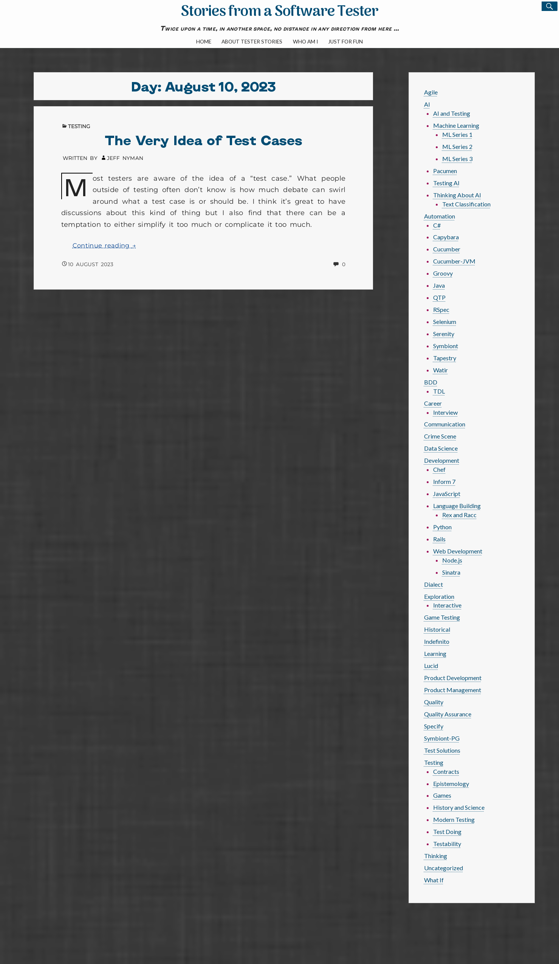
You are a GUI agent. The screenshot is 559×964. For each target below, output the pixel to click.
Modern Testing (454, 819)
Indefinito (436, 641)
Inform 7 (444, 481)
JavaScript (446, 493)
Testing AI (446, 182)
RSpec (441, 309)
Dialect (433, 584)
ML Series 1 (457, 134)
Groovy (443, 273)
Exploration (439, 596)
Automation (439, 216)
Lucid (431, 665)
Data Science (441, 448)
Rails (439, 538)
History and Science (459, 807)
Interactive (447, 605)
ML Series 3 (457, 158)
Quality (433, 701)
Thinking (435, 855)
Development (441, 460)
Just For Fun (345, 42)
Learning (435, 653)
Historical (437, 629)
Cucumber (446, 249)
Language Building (457, 505)
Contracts (446, 771)
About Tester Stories (251, 42)
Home (203, 42)
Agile (431, 92)
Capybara (446, 236)
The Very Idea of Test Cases (203, 140)
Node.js (452, 560)
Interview (445, 412)
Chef (439, 469)
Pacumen (445, 170)
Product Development (453, 677)
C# (437, 225)
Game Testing (442, 617)
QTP (439, 297)
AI (427, 104)
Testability (447, 843)
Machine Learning (456, 125)
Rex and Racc (459, 514)
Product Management (452, 689)
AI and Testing (451, 113)
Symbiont (445, 345)
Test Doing (447, 831)
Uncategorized (443, 867)
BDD (430, 382)
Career (433, 403)
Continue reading (104, 246)
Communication (444, 424)
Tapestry (444, 357)
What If (434, 879)
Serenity (443, 333)
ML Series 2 (457, 146)
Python (442, 526)
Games (442, 795)
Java (439, 285)
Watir (440, 370)
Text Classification (466, 204)
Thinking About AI (457, 194)
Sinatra (451, 572)
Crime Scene (440, 436)
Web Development (457, 551)
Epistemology (451, 783)
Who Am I (305, 42)
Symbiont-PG (442, 738)
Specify (433, 726)
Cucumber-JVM (454, 261)
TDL (439, 391)
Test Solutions (442, 750)
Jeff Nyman (125, 158)
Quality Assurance (447, 714)
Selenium (444, 321)
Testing (79, 126)
